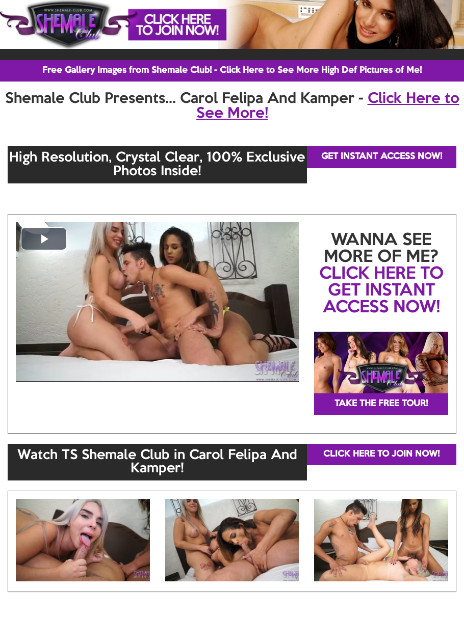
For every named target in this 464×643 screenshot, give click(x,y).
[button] (44, 238)
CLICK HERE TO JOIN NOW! (381, 454)
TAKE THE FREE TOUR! (381, 404)
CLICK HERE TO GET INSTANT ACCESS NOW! (381, 290)
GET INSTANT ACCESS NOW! (381, 156)
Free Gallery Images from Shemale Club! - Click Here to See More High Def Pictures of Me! (232, 70)
